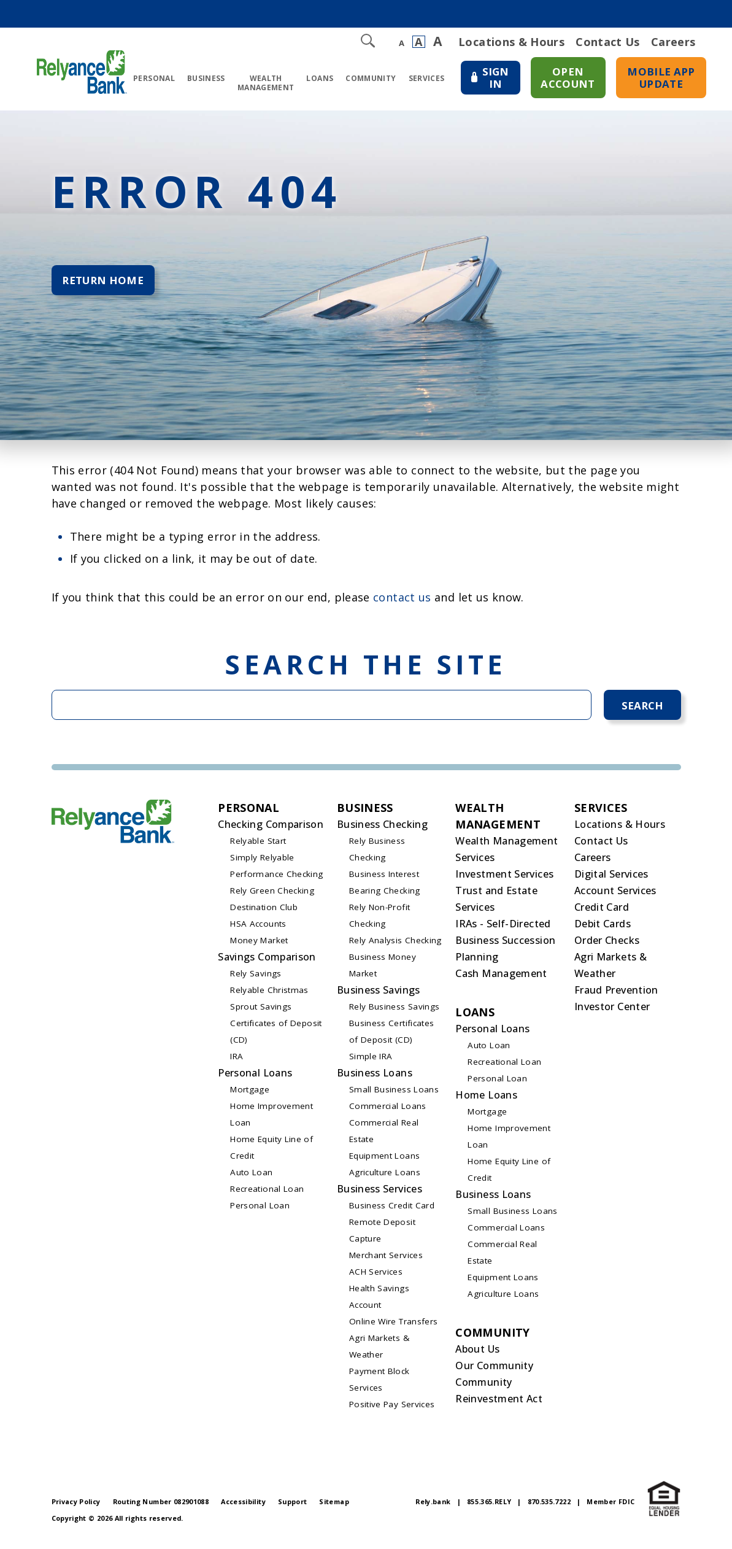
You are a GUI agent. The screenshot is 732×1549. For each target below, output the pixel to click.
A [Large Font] (437, 41)
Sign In (493, 80)
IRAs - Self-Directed (502, 928)
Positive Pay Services (392, 1408)
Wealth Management (261, 84)
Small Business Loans (394, 1093)
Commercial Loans (387, 1110)
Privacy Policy (76, 1505)
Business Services (379, 1193)
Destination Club (264, 911)
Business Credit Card (391, 1209)
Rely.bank (432, 1505)
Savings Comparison (266, 961)
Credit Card (601, 911)
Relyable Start (258, 845)
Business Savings (378, 994)
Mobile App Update (663, 75)
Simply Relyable (262, 861)
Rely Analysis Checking (395, 944)
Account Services (615, 895)
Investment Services (504, 878)
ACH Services (376, 1275)
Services (422, 80)
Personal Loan (260, 1209)
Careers (673, 41)
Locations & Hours (511, 41)
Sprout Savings (260, 1010)
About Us (477, 1353)
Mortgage (249, 1093)
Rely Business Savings (394, 1010)
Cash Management (501, 977)
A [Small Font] (401, 43)
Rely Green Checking (272, 894)
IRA (236, 1060)
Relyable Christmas (269, 994)
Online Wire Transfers (393, 1325)
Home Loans (486, 1099)
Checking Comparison (270, 828)
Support (292, 1505)
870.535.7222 (549, 1505)
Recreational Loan (267, 1193)
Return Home (106, 283)
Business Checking (382, 828)
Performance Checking (276, 878)
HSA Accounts (258, 927)
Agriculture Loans (384, 1176)
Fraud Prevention (616, 994)
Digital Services (611, 878)
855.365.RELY (489, 1505)
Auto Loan (251, 1176)
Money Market (259, 944)
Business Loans (374, 1077)
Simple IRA (371, 1060)
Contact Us (608, 41)
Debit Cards (602, 928)
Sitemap (334, 1505)
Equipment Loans (384, 1159)
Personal (150, 80)
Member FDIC (610, 1505)
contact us (402, 599)
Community (366, 80)
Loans (315, 80)
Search (642, 708)
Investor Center (612, 1011)
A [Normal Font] (418, 42)
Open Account (569, 75)
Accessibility (243, 1505)
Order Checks (606, 944)
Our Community (494, 1370)
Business (202, 80)
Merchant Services (386, 1259)
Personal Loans (255, 1077)
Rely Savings (255, 977)
